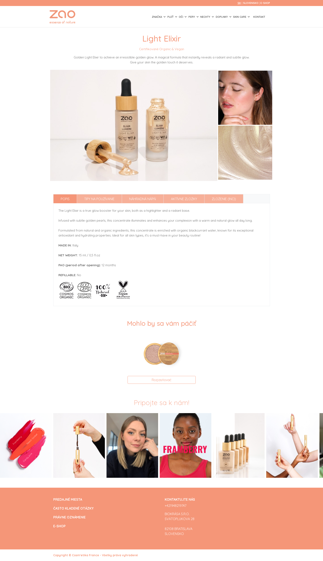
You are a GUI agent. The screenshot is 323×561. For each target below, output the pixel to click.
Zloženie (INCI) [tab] (224, 199)
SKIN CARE (240, 16)
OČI (181, 16)
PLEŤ (170, 16)
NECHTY (205, 16)
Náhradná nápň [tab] (142, 199)
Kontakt (259, 16)
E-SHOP (265, 3)
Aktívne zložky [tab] (184, 199)
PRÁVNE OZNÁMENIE (69, 517)
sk (239, 3)
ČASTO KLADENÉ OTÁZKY (73, 508)
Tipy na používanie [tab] (99, 199)
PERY (192, 16)
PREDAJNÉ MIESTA (67, 500)
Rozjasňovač (161, 380)
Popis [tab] (65, 199)
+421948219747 (175, 506)
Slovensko (251, 3)
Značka (157, 16)
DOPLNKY (222, 16)
